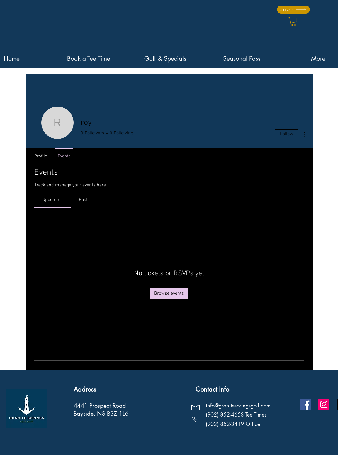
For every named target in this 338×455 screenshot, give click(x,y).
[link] (52, 200)
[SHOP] (293, 10)
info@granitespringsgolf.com (238, 405)
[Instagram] (323, 404)
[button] (293, 21)
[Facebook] (305, 404)
